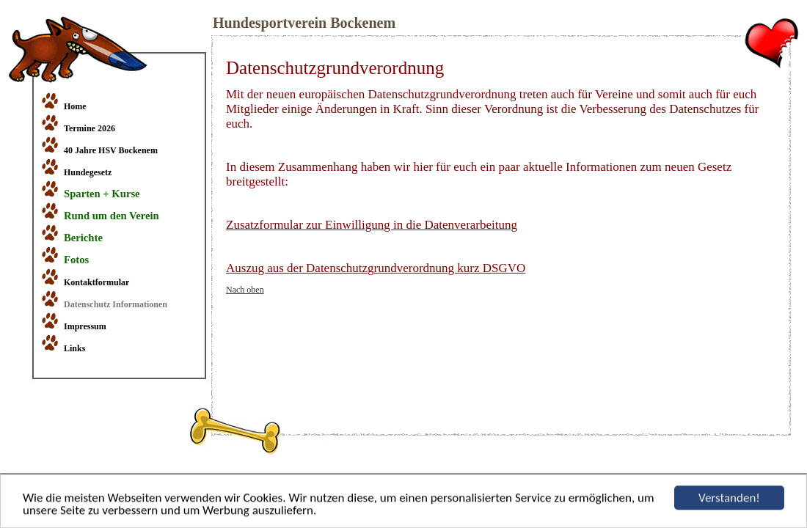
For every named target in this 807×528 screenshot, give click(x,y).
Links (74, 348)
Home (75, 106)
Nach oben (245, 290)
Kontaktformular (96, 282)
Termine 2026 (89, 128)
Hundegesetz (88, 172)
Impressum (85, 326)
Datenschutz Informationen (115, 304)
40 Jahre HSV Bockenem (111, 150)
